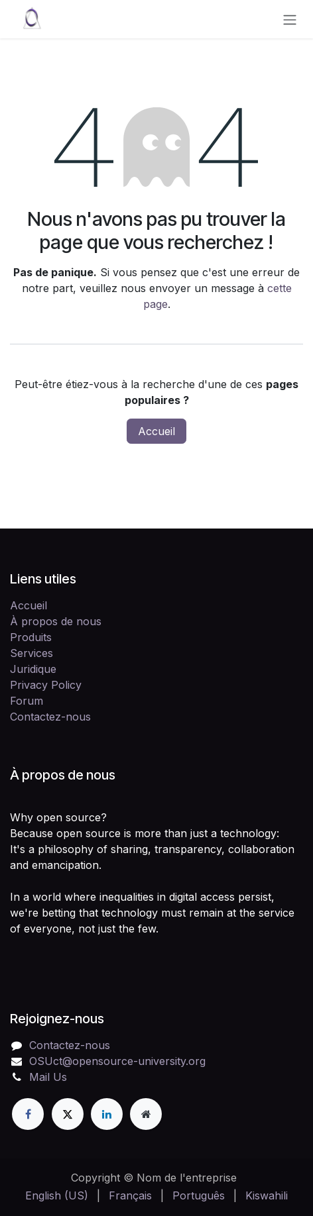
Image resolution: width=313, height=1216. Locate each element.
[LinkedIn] (107, 1114)
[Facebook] (28, 1114)
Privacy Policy (46, 684)
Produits (31, 637)
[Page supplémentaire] (146, 1114)
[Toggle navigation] (290, 19)
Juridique (33, 669)
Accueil (156, 431)
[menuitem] (56, 1195)
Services (31, 653)
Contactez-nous (50, 716)
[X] (68, 1114)
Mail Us (48, 1077)
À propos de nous (55, 621)
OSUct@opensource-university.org (117, 1061)
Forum (26, 700)
